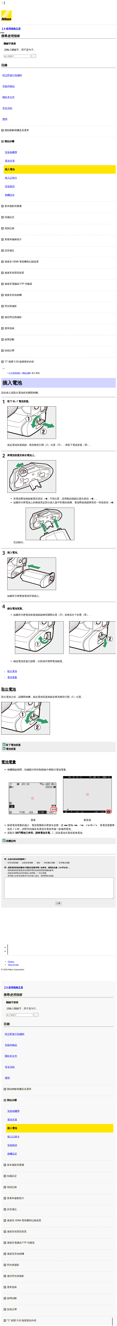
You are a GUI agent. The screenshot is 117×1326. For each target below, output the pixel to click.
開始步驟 (26, 373)
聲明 (4, 119)
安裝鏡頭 (10, 186)
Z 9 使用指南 (14, 373)
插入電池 (10, 169)
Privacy (11, 961)
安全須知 (7, 108)
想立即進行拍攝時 (12, 75)
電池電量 (12, 677)
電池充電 (10, 160)
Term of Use (13, 965)
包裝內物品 (8, 86)
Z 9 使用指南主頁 (13, 987)
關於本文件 (8, 97)
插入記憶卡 (11, 177)
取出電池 (12, 671)
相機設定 (10, 194)
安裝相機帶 (11, 152)
